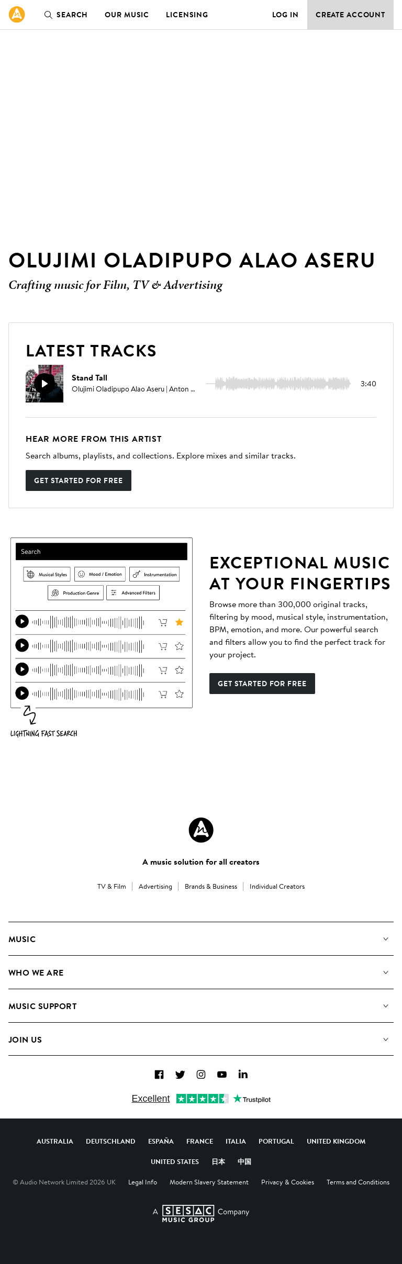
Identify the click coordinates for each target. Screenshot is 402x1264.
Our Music (127, 14)
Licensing (187, 14)
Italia (236, 1141)
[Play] (44, 383)
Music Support (42, 1006)
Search (64, 14)
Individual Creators (277, 886)
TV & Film (111, 886)
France (199, 1141)
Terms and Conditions (358, 1182)
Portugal (276, 1141)
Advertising (155, 886)
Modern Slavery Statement (209, 1182)
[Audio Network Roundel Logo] (201, 830)
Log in (285, 14)
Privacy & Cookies (287, 1182)
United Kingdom (336, 1141)
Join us (25, 1039)
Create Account (350, 14)
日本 (218, 1161)
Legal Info (142, 1182)
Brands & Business (211, 886)
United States (175, 1161)
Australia (55, 1141)
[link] (16, 14)
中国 (244, 1161)
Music (22, 939)
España (161, 1141)
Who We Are (36, 972)
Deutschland (111, 1141)
